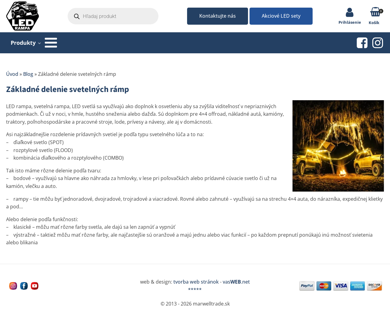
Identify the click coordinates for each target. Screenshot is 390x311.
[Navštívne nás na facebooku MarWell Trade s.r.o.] (24, 286)
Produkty (23, 42)
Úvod (12, 74)
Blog (28, 74)
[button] (375, 12)
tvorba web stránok (196, 281)
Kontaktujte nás (217, 15)
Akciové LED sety (281, 15)
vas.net (236, 281)
